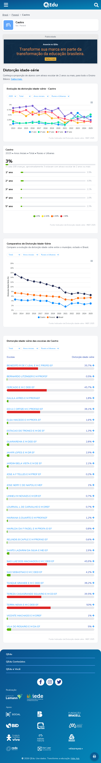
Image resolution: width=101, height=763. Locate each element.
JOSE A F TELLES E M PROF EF (24, 474)
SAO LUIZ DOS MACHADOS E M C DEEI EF (30, 561)
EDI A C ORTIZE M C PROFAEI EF (25, 409)
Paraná (15, 15)
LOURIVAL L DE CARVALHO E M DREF (28, 507)
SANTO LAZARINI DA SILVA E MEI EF (27, 550)
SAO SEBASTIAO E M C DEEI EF (24, 572)
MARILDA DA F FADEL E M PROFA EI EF (29, 528)
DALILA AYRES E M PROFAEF (23, 398)
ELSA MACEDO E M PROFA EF (24, 420)
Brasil (5, 15)
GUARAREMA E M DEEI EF (22, 441)
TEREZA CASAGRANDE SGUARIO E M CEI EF (32, 594)
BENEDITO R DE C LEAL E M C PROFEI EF (30, 365)
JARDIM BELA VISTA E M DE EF (24, 463)
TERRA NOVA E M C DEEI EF (22, 604)
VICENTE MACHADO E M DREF (24, 615)
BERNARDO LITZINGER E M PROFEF (27, 376)
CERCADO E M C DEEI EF (21, 387)
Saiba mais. (16, 79)
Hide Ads (75, 758)
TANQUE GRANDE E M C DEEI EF (25, 583)
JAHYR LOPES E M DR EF (21, 452)
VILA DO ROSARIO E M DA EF (23, 626)
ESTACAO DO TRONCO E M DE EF (26, 430)
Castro (20, 22)
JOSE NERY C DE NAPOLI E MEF (24, 485)
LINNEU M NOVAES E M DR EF (24, 496)
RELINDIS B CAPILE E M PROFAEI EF (27, 539)
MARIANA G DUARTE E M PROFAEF (27, 517)
